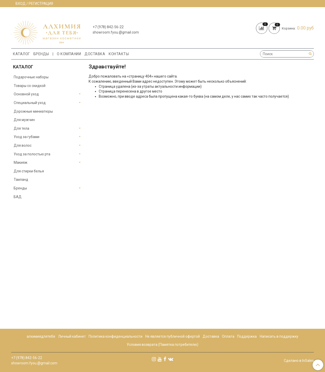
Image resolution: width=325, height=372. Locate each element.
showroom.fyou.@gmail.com (116, 32)
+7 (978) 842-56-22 (108, 27)
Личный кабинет (72, 336)
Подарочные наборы (31, 77)
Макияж (20, 162)
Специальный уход (30, 103)
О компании (69, 54)
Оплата (228, 336)
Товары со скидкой (29, 86)
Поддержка (247, 336)
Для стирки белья (29, 171)
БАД (18, 197)
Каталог (21, 54)
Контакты (119, 54)
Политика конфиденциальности (115, 336)
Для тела (21, 128)
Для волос (22, 145)
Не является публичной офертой (172, 336)
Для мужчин (24, 120)
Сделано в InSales (299, 360)
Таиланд (21, 179)
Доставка (95, 54)
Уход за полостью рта (32, 154)
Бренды (41, 54)
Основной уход (26, 94)
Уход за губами (26, 137)
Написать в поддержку (279, 336)
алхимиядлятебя (41, 336)
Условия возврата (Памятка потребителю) (162, 345)
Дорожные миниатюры (33, 111)
